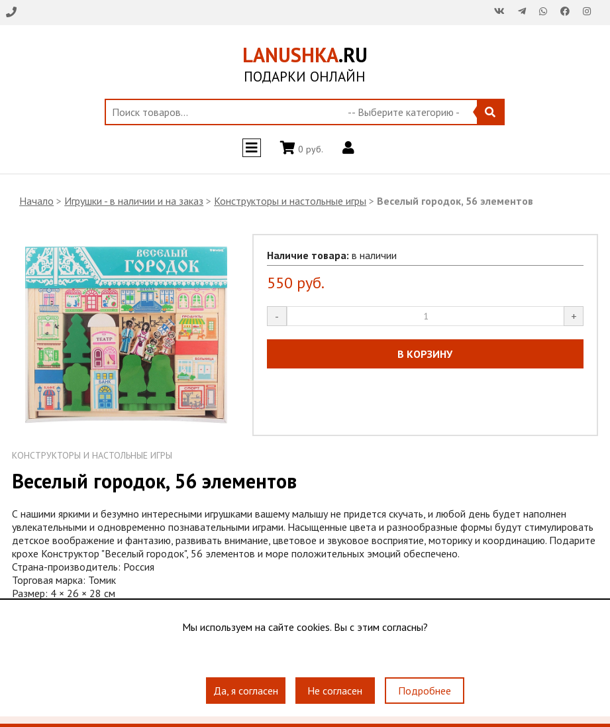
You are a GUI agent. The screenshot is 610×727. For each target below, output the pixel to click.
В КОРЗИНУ (424, 354)
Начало (36, 200)
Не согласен (334, 690)
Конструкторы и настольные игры (290, 200)
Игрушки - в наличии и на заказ (133, 200)
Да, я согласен (245, 690)
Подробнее (424, 690)
